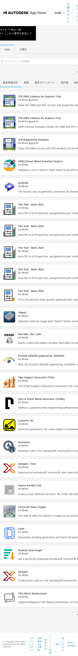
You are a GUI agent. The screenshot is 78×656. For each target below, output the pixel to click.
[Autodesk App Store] (24, 13)
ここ (6, 33)
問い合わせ (63, 644)
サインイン (76, 13)
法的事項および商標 (40, 644)
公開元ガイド (68, 13)
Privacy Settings (71, 644)
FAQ (57, 644)
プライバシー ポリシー (32, 644)
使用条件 (46, 644)
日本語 (60, 12)
